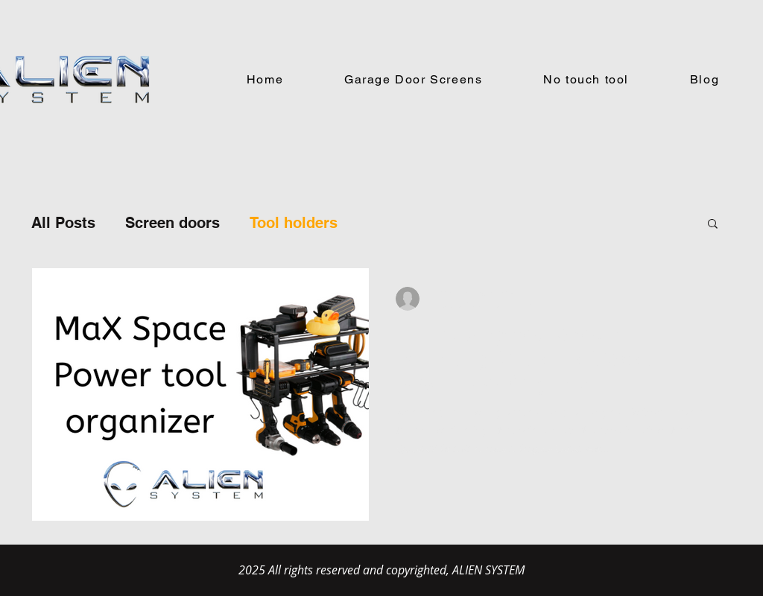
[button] (713, 224)
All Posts (63, 223)
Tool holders (294, 223)
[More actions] (702, 299)
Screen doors (172, 223)
